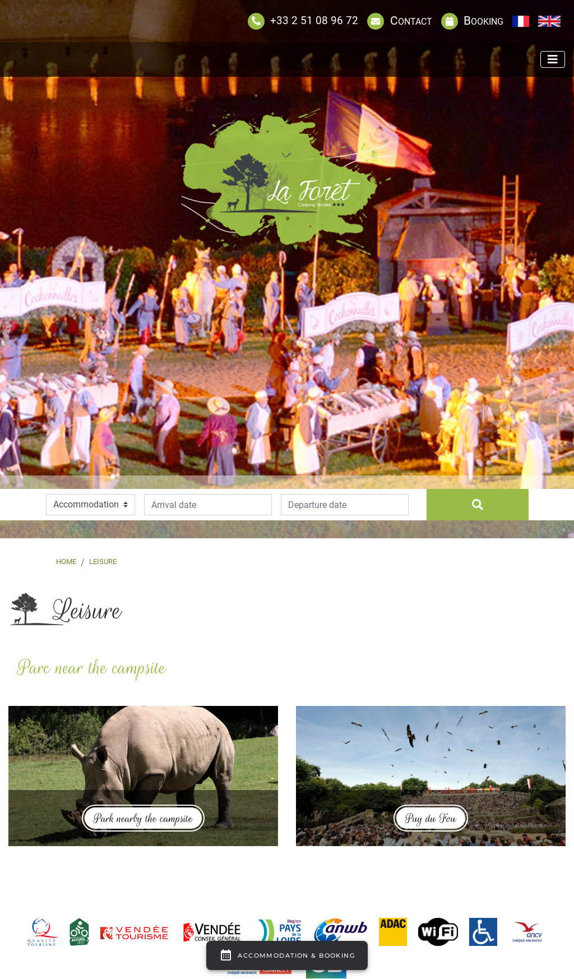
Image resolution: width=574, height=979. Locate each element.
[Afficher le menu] (552, 59)
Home (66, 561)
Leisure (103, 561)
